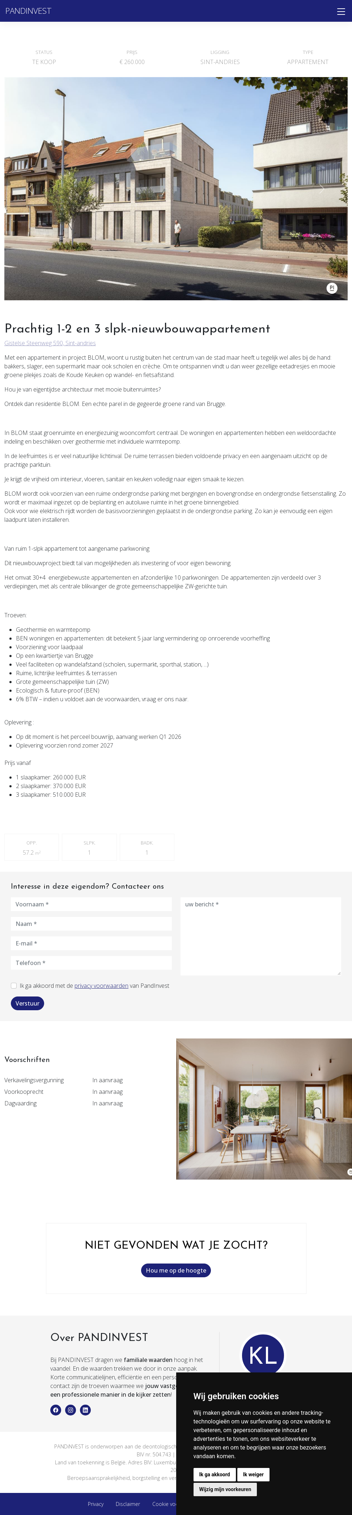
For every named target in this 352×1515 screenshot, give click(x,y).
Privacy (95, 1504)
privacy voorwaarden (101, 986)
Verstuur (27, 1003)
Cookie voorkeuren (174, 1504)
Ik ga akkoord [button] (214, 1474)
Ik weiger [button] (253, 1474)
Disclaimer (128, 1504)
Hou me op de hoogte (176, 1270)
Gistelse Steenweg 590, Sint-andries (50, 343)
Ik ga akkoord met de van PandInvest (94, 986)
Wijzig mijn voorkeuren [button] (225, 1489)
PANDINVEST (28, 10)
